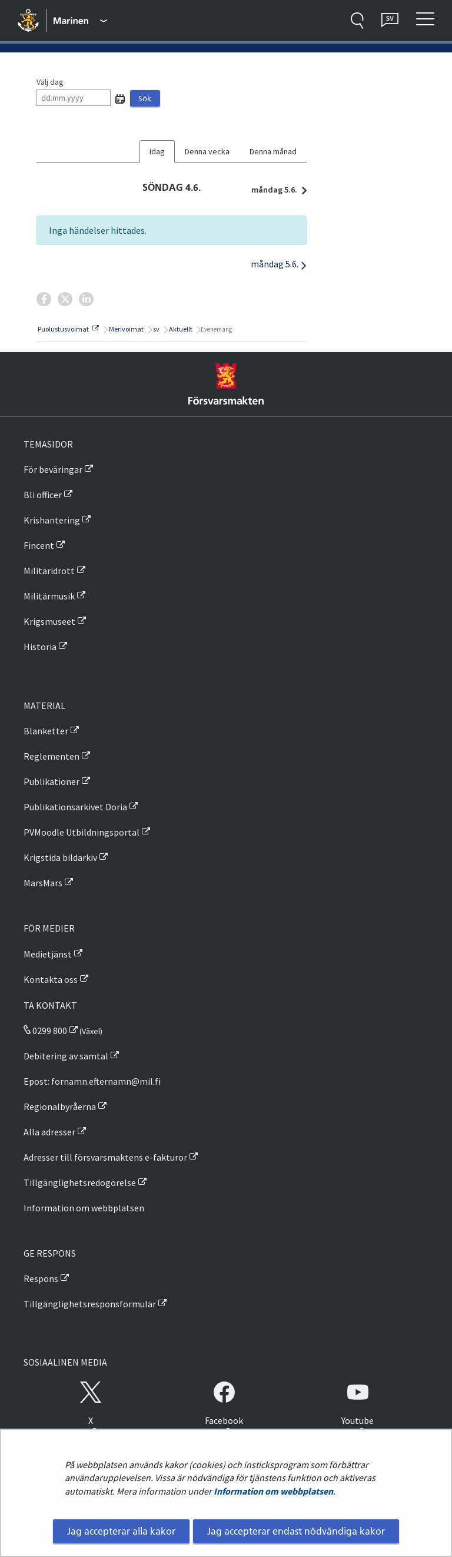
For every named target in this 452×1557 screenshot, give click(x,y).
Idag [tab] (157, 151)
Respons (41, 1278)
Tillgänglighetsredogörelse (80, 1182)
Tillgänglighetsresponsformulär (90, 1304)
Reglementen (51, 756)
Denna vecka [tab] (207, 151)
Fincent (39, 545)
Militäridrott (49, 571)
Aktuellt (180, 328)
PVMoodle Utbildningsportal (81, 832)
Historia (40, 646)
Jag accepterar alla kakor (121, 1531)
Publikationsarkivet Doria (75, 807)
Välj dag (50, 82)
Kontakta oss (51, 979)
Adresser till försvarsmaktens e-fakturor (105, 1157)
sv (155, 328)
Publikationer (51, 781)
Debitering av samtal (66, 1056)
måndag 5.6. (276, 189)
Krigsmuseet (49, 621)
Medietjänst (48, 954)
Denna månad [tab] (273, 151)
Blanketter (46, 731)
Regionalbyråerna (60, 1106)
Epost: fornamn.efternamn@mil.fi (92, 1081)
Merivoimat (126, 328)
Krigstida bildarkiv (60, 857)
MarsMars (43, 883)
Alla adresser (49, 1132)
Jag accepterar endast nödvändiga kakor (296, 1531)
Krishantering (52, 520)
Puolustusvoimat (67, 328)
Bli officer (43, 495)
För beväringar (53, 469)
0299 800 (45, 1030)
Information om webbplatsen (273, 1491)
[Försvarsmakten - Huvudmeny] (80, 20)
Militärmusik (49, 596)
